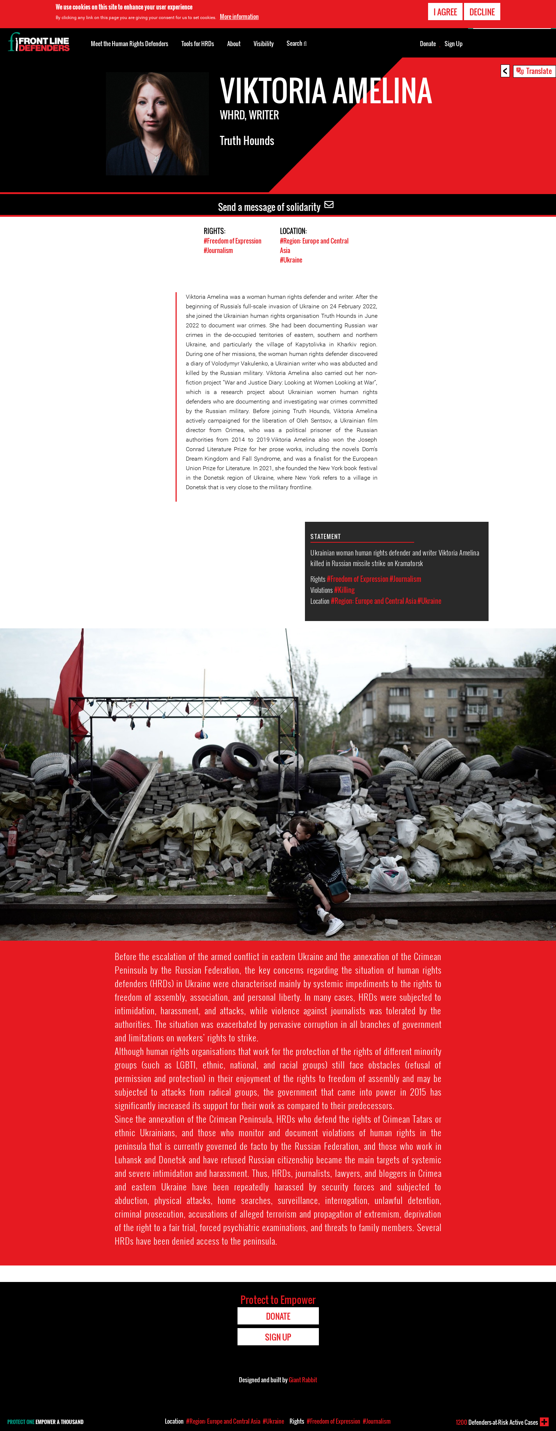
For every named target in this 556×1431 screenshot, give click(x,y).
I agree (445, 12)
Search (297, 43)
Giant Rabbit (303, 1378)
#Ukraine (291, 259)
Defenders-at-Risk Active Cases (497, 1422)
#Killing (344, 589)
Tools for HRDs (197, 43)
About (233, 43)
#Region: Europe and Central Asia (373, 600)
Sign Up (454, 43)
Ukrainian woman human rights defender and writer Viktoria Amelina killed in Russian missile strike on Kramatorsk (394, 556)
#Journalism (218, 249)
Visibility (264, 43)
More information (239, 16)
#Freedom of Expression (232, 240)
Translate (539, 71)
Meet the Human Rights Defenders (129, 43)
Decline (482, 12)
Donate (428, 43)
